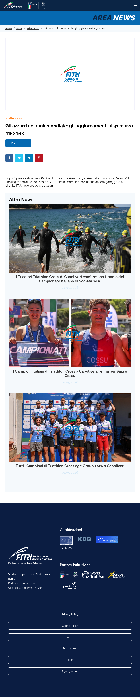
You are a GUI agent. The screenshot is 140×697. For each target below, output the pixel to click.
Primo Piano (18, 143)
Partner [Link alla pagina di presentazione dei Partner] (70, 637)
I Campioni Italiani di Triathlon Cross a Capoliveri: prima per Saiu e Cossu (70, 373)
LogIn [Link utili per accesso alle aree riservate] (70, 659)
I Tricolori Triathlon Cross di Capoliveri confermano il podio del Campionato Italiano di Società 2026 (70, 279)
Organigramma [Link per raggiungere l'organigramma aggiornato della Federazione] (70, 671)
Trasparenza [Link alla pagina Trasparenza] (70, 648)
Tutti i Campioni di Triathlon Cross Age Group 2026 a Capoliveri (70, 466)
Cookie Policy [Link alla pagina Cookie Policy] (70, 625)
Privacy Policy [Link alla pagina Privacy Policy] (70, 614)
